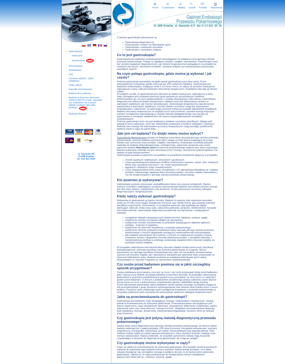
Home (155, 6)
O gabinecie (168, 6)
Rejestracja (216, 6)
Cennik (192, 6)
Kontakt (203, 6)
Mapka (181, 6)
